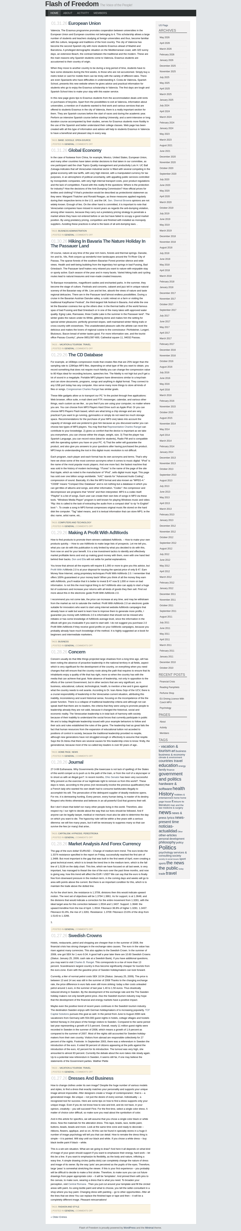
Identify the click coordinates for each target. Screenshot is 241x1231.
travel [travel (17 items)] (171, 873)
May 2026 (165, 37)
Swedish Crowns (85, 935)
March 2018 (166, 276)
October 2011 (166, 605)
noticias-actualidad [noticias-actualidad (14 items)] (168, 828)
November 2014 (168, 423)
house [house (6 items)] (168, 801)
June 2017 (165, 321)
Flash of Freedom (72, 4)
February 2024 (167, 122)
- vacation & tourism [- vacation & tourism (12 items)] (168, 748)
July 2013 (164, 486)
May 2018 (165, 264)
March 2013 (166, 509)
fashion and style (68, 1207)
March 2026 (166, 49)
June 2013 (165, 491)
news (75, 752)
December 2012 (168, 526)
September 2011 (168, 611)
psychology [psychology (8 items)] (166, 852)
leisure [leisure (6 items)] (177, 801)
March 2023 (166, 139)
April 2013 (165, 503)
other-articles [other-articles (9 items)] (168, 835)
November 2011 (168, 599)
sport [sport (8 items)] (182, 858)
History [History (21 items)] (166, 793)
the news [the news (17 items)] (175, 862)
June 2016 (165, 378)
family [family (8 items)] (162, 769)
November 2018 (168, 242)
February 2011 (167, 650)
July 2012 (164, 554)
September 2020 (168, 174)
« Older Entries (59, 1217)
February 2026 (167, 54)
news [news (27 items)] (165, 812)
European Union (84, 23)
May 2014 (165, 429)
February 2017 (167, 344)
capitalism (64, 833)
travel (87, 344)
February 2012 (167, 582)
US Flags (163, 25)
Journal (75, 762)
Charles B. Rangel (84, 962)
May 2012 (165, 565)
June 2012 (165, 560)
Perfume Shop (167, 693)
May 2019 (165, 225)
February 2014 (167, 446)
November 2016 (168, 355)
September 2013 (168, 475)
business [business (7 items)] (181, 751)
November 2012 (168, 531)
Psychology (165, 708)
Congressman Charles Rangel (82, 389)
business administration (72, 231)
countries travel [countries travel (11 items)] (171, 761)
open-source (83, 140)
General (69, 144)
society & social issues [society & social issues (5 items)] (169, 859)
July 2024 (164, 105)
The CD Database (85, 354)
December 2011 (168, 594)
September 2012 (168, 543)
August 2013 (166, 480)
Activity (83, 12)
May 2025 (165, 83)
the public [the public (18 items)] (168, 868)
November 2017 (168, 298)
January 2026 (166, 60)
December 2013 (168, 457)
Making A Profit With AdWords (98, 532)
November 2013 (168, 463)
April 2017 (165, 333)
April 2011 (165, 639)
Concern (76, 651)
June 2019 (165, 219)
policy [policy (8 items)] (180, 842)
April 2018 (165, 270)
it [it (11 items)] (172, 801)
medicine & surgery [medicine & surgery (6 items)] (173, 808)
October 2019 (166, 208)
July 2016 (164, 372)
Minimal (149, 1227)
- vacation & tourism (70, 344)
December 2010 (168, 662)
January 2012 (166, 588)
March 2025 (166, 94)
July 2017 (164, 315)
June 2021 (165, 151)
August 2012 (166, 548)
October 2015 (166, 412)
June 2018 (165, 259)
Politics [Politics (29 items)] (167, 847)
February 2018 (167, 281)
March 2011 (166, 645)
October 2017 (166, 304)
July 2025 (164, 77)
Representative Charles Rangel (124, 426)
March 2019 (166, 230)
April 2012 (165, 571)
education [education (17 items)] (168, 765)
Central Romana (77, 1184)
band (61, 140)
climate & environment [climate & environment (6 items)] (170, 757)
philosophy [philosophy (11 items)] (167, 842)
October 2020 (166, 168)
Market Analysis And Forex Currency (104, 843)
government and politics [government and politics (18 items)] (171, 776)
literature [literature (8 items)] (164, 805)
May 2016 (165, 384)
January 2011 (166, 656)
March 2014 (166, 440)
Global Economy (84, 150)
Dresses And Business (90, 1078)
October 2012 (166, 537)
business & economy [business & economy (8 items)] (172, 754)
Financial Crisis (167, 681)
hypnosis (77, 833)
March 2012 (166, 577)
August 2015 (166, 418)
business (63, 641)
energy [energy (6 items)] (182, 766)
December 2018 (168, 236)
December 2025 (168, 66)
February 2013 (167, 514)
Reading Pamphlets (169, 687)
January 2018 (166, 287)
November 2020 (168, 162)
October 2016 (166, 361)
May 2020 (165, 190)
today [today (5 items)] (181, 869)
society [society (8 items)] (176, 855)
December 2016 (168, 350)
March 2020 (166, 202)
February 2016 (167, 401)
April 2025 (165, 88)
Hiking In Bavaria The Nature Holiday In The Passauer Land (98, 243)
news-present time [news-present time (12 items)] (172, 819)
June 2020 (165, 185)
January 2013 (166, 520)
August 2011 (166, 616)
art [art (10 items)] (173, 751)
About (67, 12)
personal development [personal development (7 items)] (171, 838)
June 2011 (165, 628)
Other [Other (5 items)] (180, 831)
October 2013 (166, 469)
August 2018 (166, 247)
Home (54, 12)
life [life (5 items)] (183, 802)
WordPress (130, 1227)
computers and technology (74, 522)
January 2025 (166, 100)
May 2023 (165, 134)
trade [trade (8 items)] (162, 873)
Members (100, 12)
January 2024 (166, 128)
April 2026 (165, 43)
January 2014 (166, 452)
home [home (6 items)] (177, 798)
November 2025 (168, 71)
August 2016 (166, 367)
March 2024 (166, 117)
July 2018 (164, 253)
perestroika (90, 833)
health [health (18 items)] (179, 788)
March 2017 (166, 338)
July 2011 (164, 622)
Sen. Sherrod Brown (119, 200)
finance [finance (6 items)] (170, 770)
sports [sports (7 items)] (162, 863)
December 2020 (168, 156)
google (69, 140)
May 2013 (165, 497)
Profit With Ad (58, 569)
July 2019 (164, 213)
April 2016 (165, 389)
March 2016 (166, 395)
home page (64, 752)
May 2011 (165, 634)
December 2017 (168, 293)
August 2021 (166, 145)
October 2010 (166, 668)
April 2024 (165, 111)
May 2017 (165, 327)
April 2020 (165, 196)
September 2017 (168, 310)
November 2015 (168, 406)
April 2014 (165, 435)
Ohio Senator (112, 777)
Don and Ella (79, 559)
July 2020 (164, 179)
